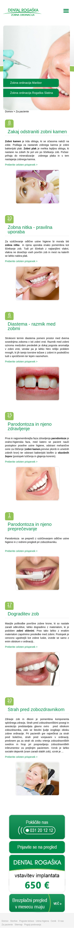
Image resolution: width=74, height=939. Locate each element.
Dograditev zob (23, 613)
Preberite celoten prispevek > (21, 164)
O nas (61, 921)
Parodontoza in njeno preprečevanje (30, 526)
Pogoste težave (26, 921)
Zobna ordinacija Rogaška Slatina (31, 92)
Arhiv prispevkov (36, 807)
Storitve (14, 921)
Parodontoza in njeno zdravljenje (30, 426)
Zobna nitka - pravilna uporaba (30, 229)
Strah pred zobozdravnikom (36, 709)
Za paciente (22, 111)
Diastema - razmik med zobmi (31, 326)
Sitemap (19, 924)
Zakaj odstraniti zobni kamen (37, 131)
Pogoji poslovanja (32, 924)
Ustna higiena (42, 921)
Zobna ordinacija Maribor (26, 82)
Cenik (53, 921)
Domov (9, 111)
